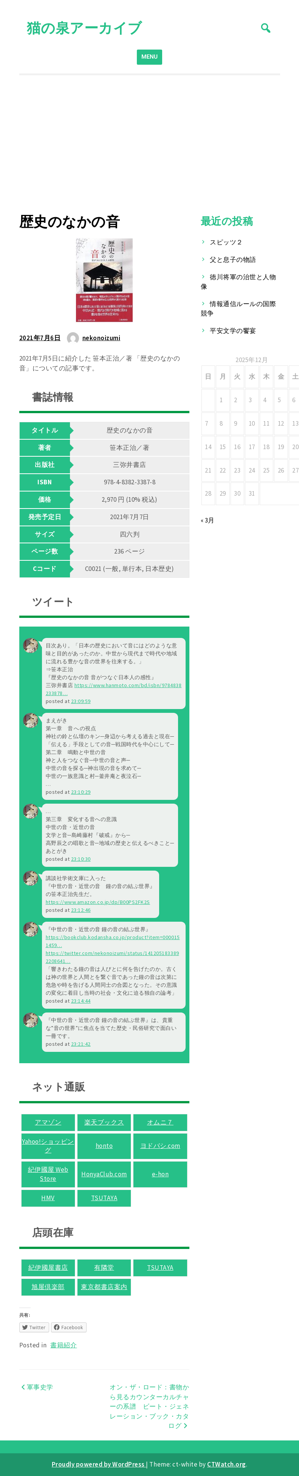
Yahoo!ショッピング (48, 1146)
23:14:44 (81, 1000)
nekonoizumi (101, 338)
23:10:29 (81, 792)
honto (104, 1146)
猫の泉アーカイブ (84, 28)
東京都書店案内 (104, 1287)
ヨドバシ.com (160, 1146)
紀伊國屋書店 (48, 1267)
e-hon (160, 1174)
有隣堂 (104, 1267)
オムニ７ (160, 1122)
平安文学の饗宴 (233, 331)
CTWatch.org (226, 1464)
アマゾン (48, 1122)
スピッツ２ (226, 242)
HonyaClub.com (104, 1174)
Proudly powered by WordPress (99, 1464)
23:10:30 (81, 858)
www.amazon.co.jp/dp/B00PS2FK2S (98, 902)
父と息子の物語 (233, 259)
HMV (48, 1198)
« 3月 (208, 520)
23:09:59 (81, 701)
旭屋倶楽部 (48, 1287)
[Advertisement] (149, 145)
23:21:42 (81, 1044)
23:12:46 (81, 910)
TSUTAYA (104, 1198)
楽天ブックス (104, 1122)
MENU (149, 56)
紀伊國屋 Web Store (48, 1174)
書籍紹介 (63, 1345)
